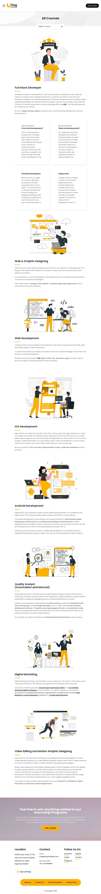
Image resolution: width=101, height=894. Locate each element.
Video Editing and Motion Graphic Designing (43, 751)
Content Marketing (30, 695)
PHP (65, 104)
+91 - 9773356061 (45, 864)
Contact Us (39, 882)
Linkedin (78, 854)
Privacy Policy (71, 882)
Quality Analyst (25, 584)
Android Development (29, 506)
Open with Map (24, 872)
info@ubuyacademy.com (48, 857)
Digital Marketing (26, 674)
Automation (24, 587)
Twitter (66, 857)
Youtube (78, 857)
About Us (27, 882)
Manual (43, 587)
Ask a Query (50, 828)
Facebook (68, 854)
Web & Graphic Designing (31, 261)
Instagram (68, 861)
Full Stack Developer (28, 87)
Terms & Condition (55, 882)
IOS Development (26, 426)
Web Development (27, 338)
